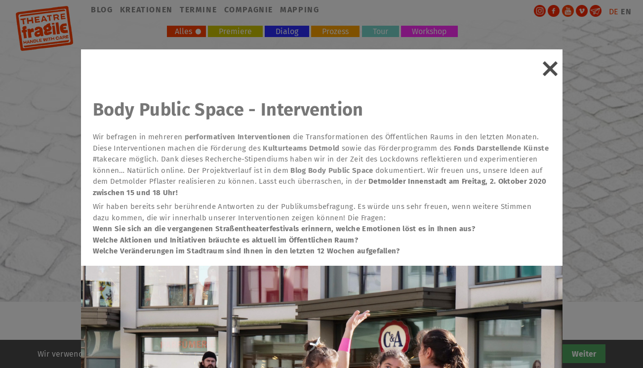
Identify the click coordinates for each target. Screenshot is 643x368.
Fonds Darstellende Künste (501, 148)
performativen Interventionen (238, 136)
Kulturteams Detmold (301, 148)
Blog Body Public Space (331, 170)
